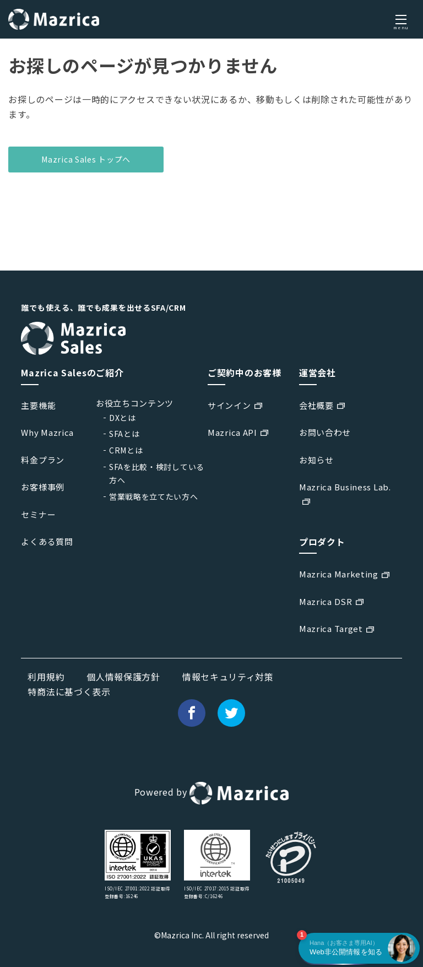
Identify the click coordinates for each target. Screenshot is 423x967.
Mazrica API (232, 432)
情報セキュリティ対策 (228, 676)
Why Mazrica (47, 432)
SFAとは (124, 433)
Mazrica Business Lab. (345, 487)
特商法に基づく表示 (69, 691)
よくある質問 (47, 541)
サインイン (229, 405)
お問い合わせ (325, 432)
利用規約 (46, 676)
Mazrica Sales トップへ (86, 159)
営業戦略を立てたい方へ (153, 496)
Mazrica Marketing (338, 574)
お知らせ (316, 460)
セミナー (38, 514)
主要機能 (38, 405)
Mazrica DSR (325, 601)
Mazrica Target (331, 628)
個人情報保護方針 (123, 676)
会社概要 (316, 405)
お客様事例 (42, 487)
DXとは (122, 417)
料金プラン (42, 460)
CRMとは (126, 450)
